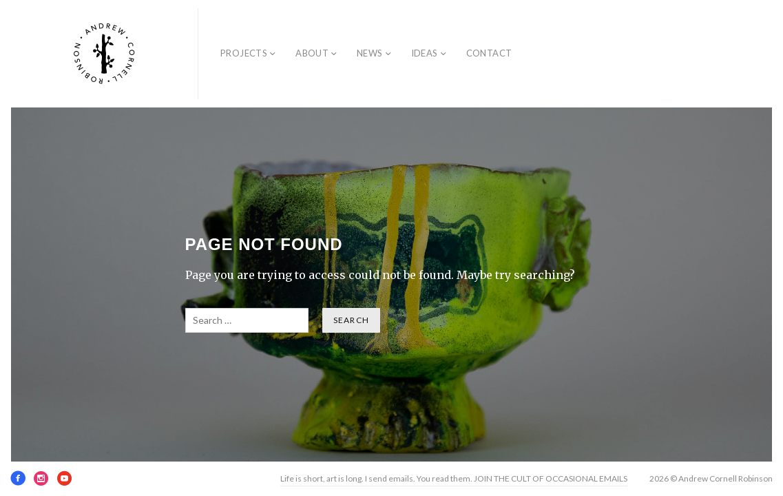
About (311, 53)
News (370, 53)
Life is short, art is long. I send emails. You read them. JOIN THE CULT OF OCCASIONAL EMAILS (453, 478)
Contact (489, 53)
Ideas (424, 53)
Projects (243, 53)
